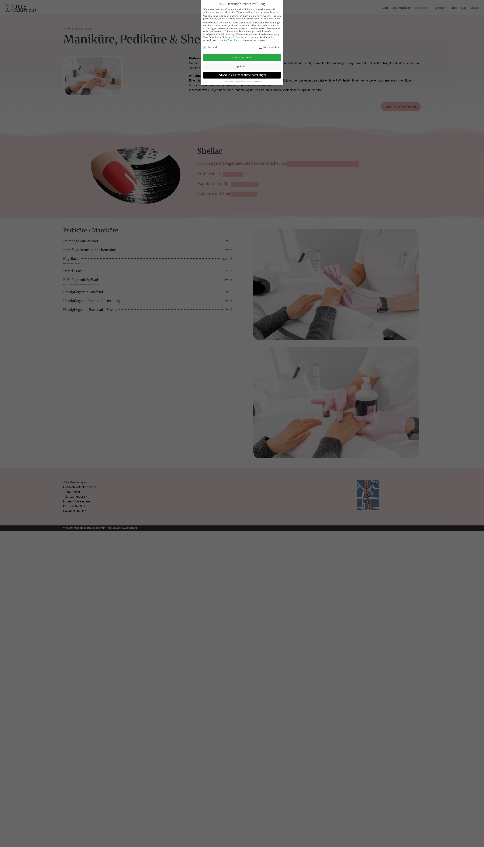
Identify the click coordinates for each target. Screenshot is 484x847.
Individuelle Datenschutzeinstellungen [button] (242, 75)
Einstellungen (234, 40)
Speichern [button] (242, 66)
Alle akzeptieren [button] (242, 57)
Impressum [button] (258, 81)
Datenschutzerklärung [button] (243, 81)
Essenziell (210, 47)
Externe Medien (269, 47)
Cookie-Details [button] (227, 81)
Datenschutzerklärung (247, 37)
